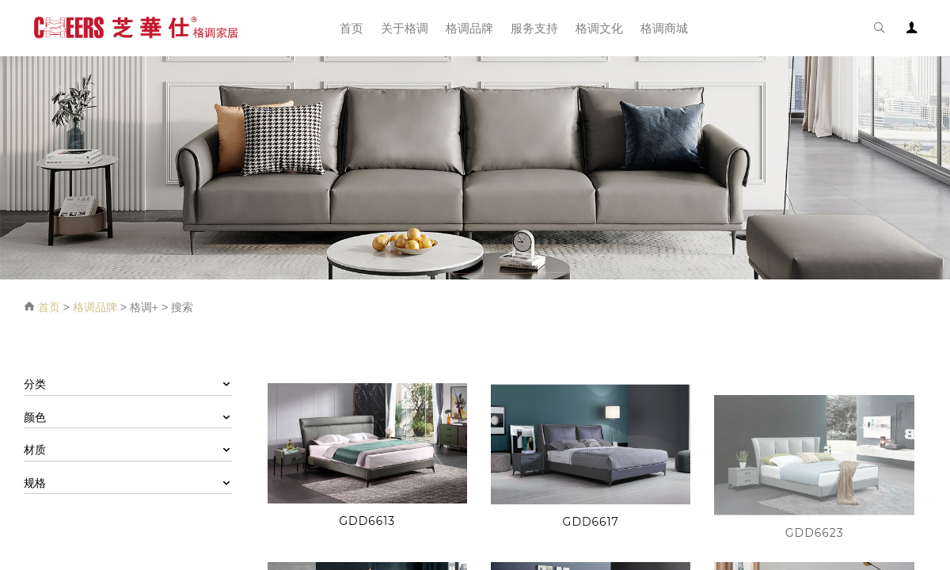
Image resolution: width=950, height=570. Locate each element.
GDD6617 (591, 524)
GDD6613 (367, 521)
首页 (49, 307)
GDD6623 (814, 543)
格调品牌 (95, 307)
